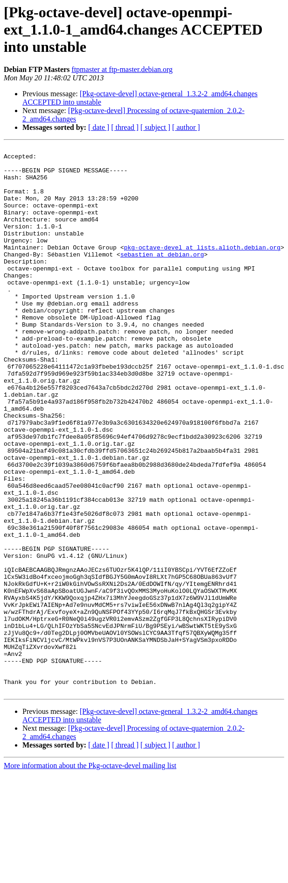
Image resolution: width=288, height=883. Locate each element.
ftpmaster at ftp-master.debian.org (122, 69)
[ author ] (186, 127)
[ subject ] (155, 127)
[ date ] (98, 127)
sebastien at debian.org (162, 276)
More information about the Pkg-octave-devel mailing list (90, 875)
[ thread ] (125, 127)
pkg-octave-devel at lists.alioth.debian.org (202, 268)
